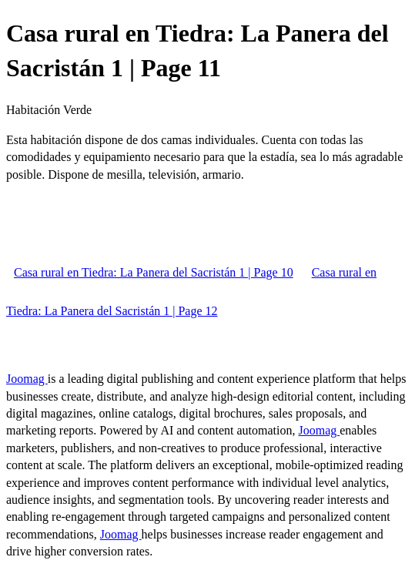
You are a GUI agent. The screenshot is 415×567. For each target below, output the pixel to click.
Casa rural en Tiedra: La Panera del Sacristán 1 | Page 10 (153, 272)
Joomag (27, 378)
